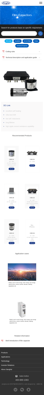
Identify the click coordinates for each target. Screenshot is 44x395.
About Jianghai (6, 369)
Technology (5, 361)
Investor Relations (7, 365)
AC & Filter (27, 41)
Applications (5, 357)
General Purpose (22, 46)
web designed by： (33, 384)
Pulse (36, 41)
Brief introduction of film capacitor (18, 341)
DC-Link (8, 41)
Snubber (17, 41)
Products (4, 353)
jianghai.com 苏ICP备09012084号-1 (13, 384)
